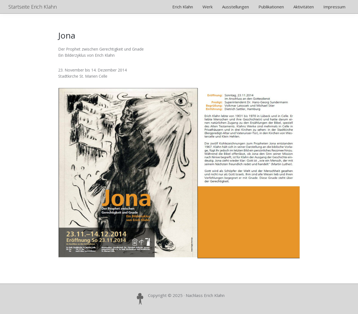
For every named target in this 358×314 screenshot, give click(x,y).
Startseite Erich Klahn (32, 6)
